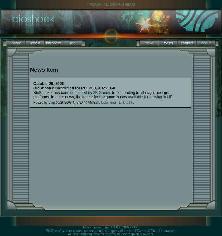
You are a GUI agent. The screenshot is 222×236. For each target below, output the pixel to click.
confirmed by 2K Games (90, 92)
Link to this (126, 102)
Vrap (51, 102)
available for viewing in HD (150, 97)
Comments (108, 102)
